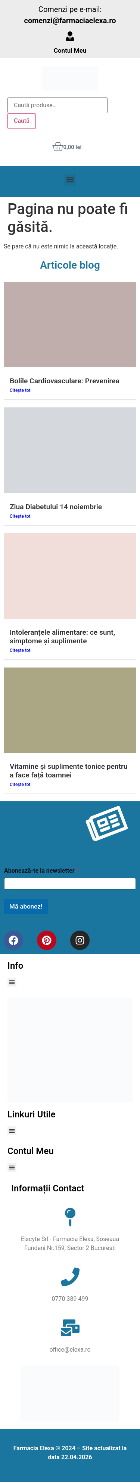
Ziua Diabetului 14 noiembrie (56, 506)
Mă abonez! (25, 906)
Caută (21, 120)
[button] (70, 180)
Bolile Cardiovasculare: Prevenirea (64, 381)
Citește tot (20, 390)
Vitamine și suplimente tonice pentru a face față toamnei (69, 770)
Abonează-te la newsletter (41, 870)
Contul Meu (70, 50)
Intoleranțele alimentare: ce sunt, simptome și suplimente (62, 636)
